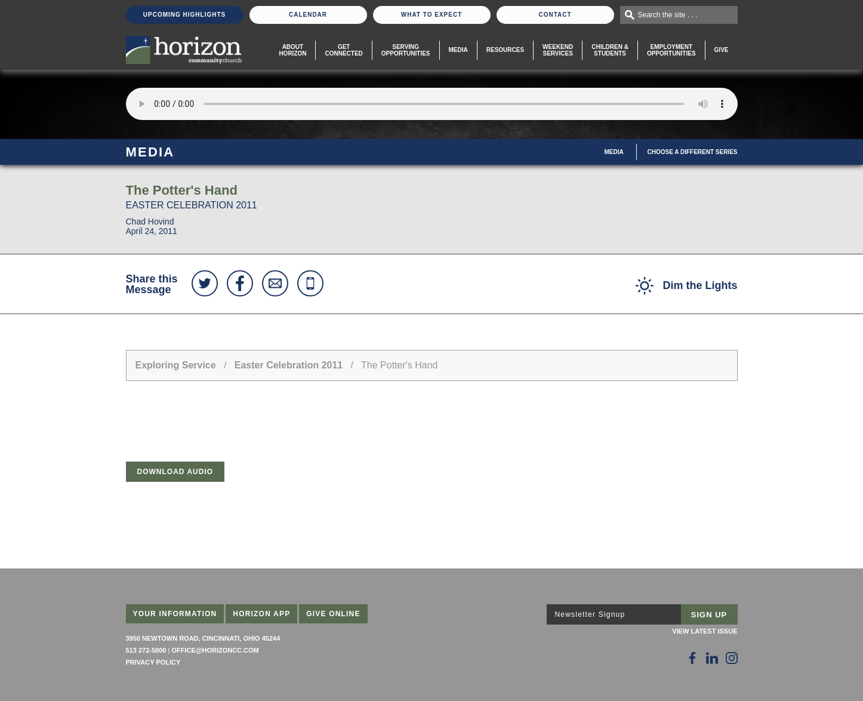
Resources (505, 50)
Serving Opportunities (405, 50)
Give (721, 50)
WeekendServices (558, 50)
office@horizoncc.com (214, 650)
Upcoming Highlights (184, 14)
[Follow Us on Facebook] (692, 658)
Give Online (333, 614)
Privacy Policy (153, 662)
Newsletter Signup (590, 614)
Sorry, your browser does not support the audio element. (432, 104)
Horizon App (261, 614)
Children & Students (609, 50)
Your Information (175, 614)
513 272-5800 (146, 650)
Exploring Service (175, 365)
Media (458, 50)
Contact (554, 14)
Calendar (308, 14)
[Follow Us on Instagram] (732, 658)
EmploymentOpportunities (671, 50)
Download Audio (175, 472)
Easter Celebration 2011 (289, 365)
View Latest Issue (704, 631)
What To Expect (432, 14)
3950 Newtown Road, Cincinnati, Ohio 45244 (203, 638)
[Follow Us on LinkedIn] (712, 658)
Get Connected (343, 50)
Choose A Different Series (693, 152)
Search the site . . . (668, 15)
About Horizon (292, 50)
